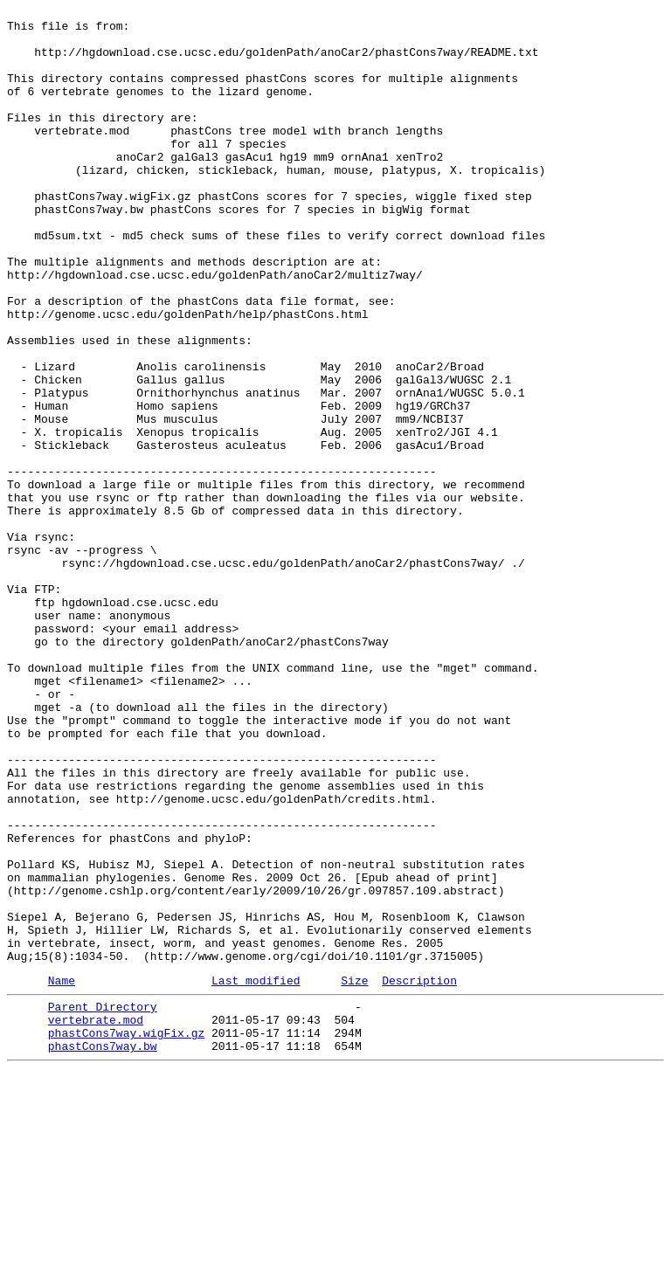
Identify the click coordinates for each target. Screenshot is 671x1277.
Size (354, 1174)
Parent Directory (102, 1203)
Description (419, 1174)
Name (61, 1174)
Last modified (255, 1174)
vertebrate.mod (95, 1218)
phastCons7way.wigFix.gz (126, 1234)
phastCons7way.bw (102, 1250)
